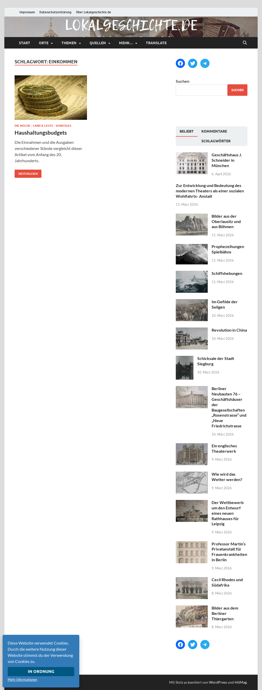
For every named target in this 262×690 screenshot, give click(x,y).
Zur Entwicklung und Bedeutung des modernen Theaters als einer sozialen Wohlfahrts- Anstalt (210, 190)
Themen (69, 43)
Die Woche (22, 125)
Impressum (27, 12)
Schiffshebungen (227, 273)
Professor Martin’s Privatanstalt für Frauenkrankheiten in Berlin (229, 551)
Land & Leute (43, 125)
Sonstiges (63, 125)
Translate (156, 43)
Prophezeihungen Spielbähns (228, 249)
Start (24, 43)
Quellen (98, 43)
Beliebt (187, 131)
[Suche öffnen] (245, 43)
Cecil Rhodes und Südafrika (227, 582)
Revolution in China (229, 330)
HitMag (241, 682)
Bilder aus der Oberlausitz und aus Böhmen (226, 221)
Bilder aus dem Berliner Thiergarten (225, 613)
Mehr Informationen (22, 679)
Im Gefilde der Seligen (225, 304)
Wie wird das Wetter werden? (227, 477)
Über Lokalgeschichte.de (93, 12)
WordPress (218, 682)
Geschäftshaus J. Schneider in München (227, 160)
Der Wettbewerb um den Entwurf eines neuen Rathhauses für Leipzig (228, 513)
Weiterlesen (26, 173)
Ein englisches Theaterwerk (224, 448)
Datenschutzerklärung (55, 12)
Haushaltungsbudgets (41, 132)
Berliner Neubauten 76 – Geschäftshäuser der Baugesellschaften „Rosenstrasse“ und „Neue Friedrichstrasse (229, 407)
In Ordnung (41, 671)
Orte (43, 43)
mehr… (126, 43)
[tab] (187, 131)
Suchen (182, 81)
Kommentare (214, 131)
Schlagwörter (216, 141)
